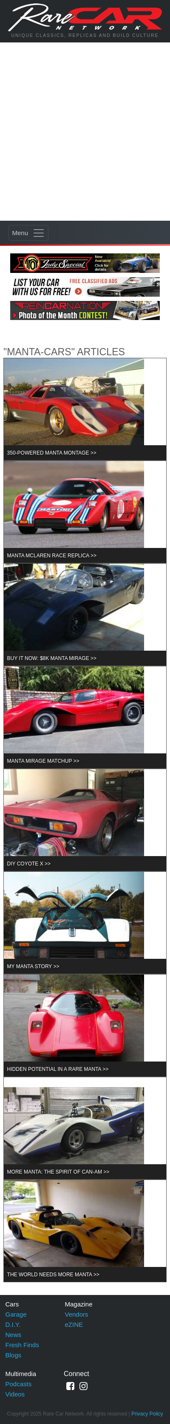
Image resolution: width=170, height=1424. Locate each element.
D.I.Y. (13, 1324)
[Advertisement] (85, 131)
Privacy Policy (147, 1414)
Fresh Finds (22, 1344)
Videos (15, 1394)
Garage (16, 1314)
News (14, 1334)
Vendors (76, 1314)
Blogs (14, 1355)
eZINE (74, 1324)
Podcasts (19, 1383)
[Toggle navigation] (28, 233)
